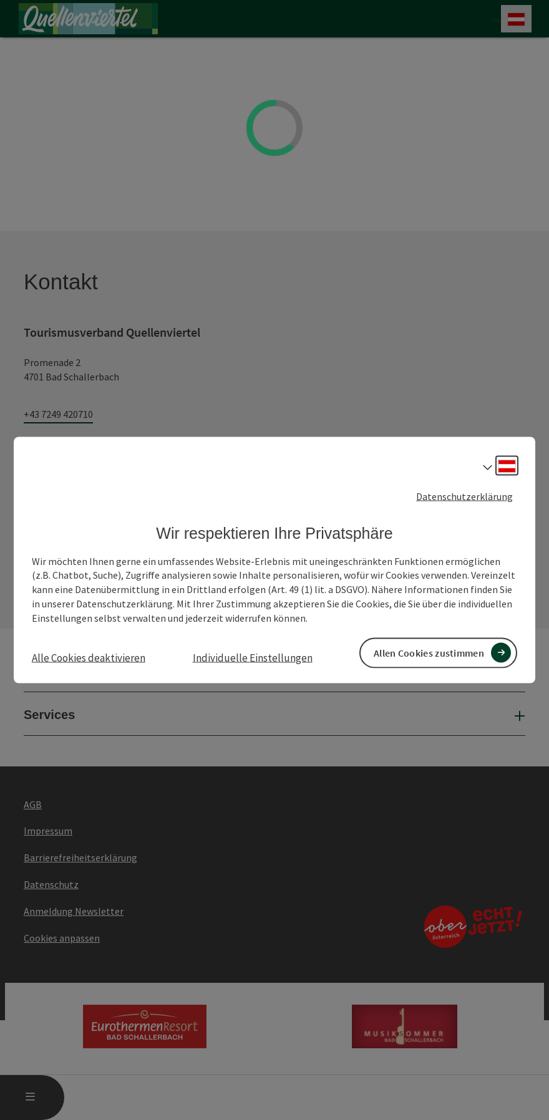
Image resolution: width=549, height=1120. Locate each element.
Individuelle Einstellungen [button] (253, 657)
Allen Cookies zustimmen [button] (429, 652)
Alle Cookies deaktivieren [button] (88, 657)
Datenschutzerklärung (464, 496)
